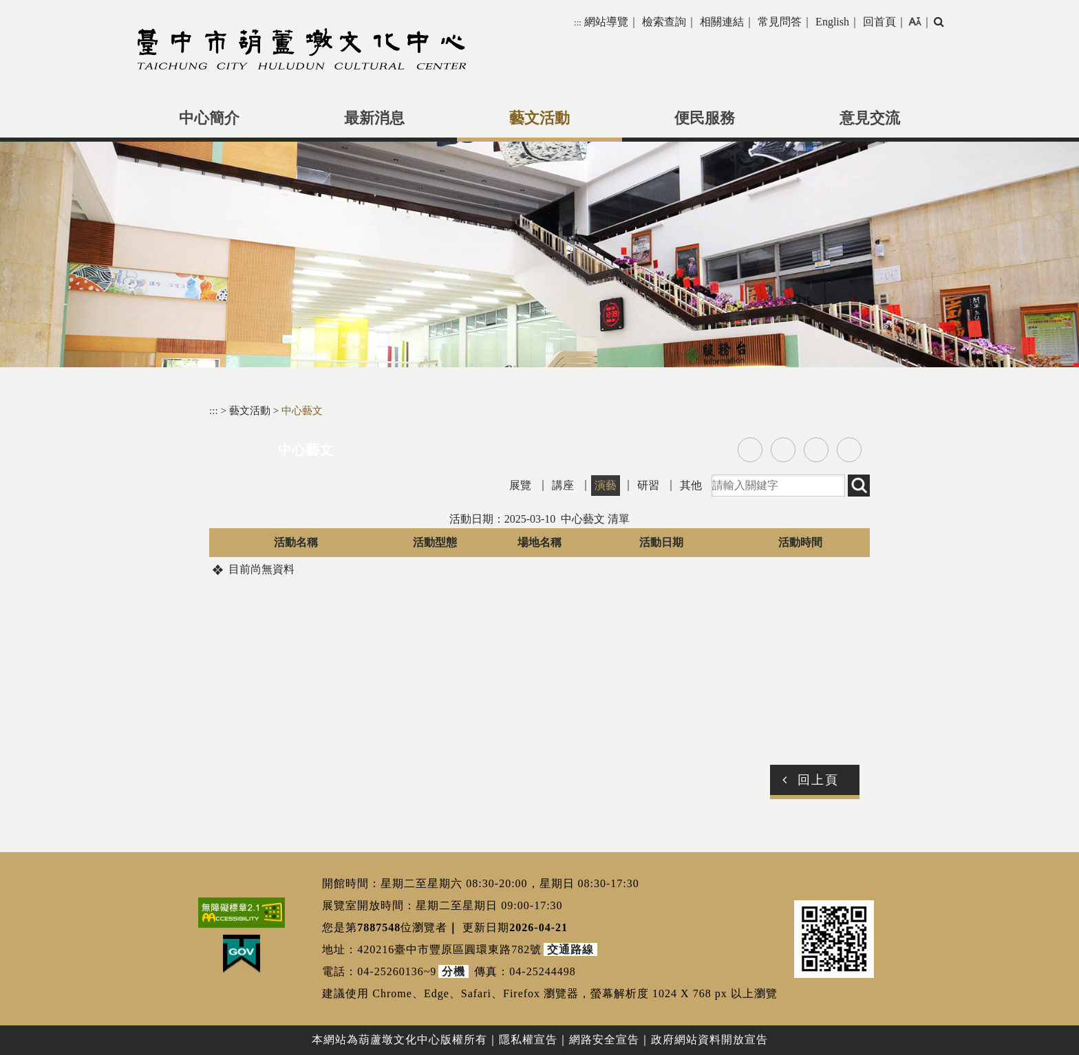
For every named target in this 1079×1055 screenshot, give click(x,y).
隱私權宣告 (528, 1039)
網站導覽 (606, 22)
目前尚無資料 (261, 569)
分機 (453, 971)
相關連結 (722, 22)
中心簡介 (209, 118)
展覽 (520, 485)
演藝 (606, 485)
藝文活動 (539, 118)
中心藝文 (302, 410)
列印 (849, 449)
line (816, 449)
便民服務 (704, 118)
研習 (648, 485)
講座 (563, 485)
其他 (691, 485)
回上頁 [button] (818, 780)
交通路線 (570, 949)
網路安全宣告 (604, 1039)
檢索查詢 (664, 22)
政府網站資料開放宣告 (709, 1039)
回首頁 (879, 22)
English (832, 22)
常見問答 (780, 22)
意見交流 (870, 118)
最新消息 (374, 118)
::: (577, 22)
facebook (750, 449)
